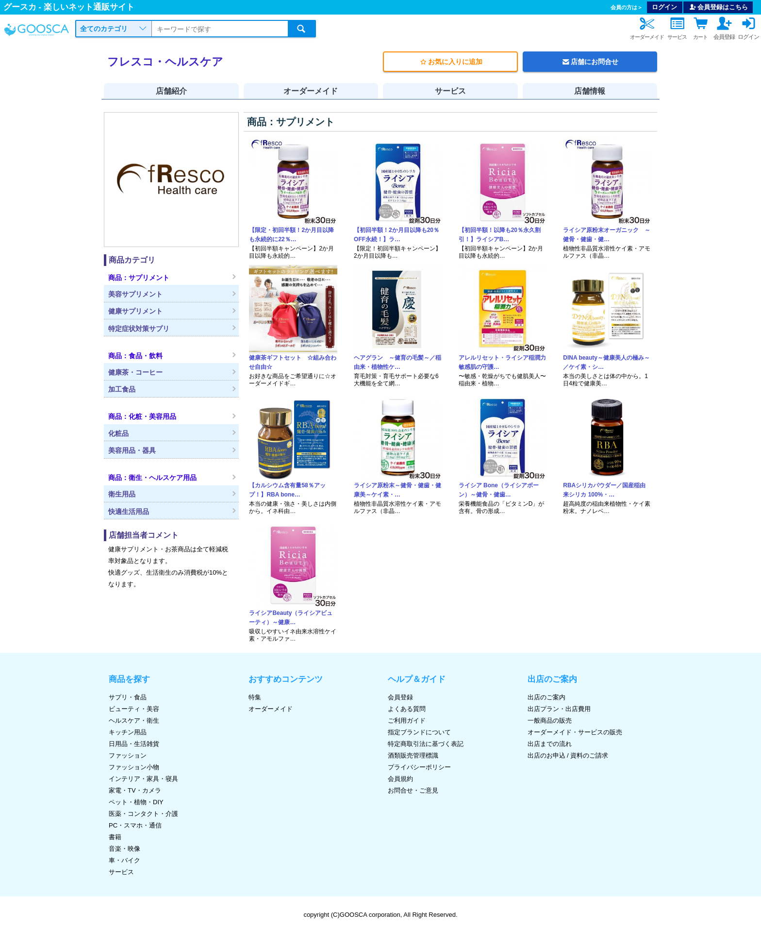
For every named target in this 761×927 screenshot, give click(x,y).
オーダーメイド (310, 91)
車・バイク (124, 860)
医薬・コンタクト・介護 (143, 813)
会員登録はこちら (718, 7)
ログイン (664, 7)
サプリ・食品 (128, 697)
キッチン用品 (128, 732)
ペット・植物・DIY (136, 802)
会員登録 (400, 697)
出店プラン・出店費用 (559, 708)
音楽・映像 (124, 848)
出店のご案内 (546, 697)
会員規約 (400, 778)
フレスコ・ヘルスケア (165, 61)
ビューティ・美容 (134, 708)
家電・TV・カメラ (135, 790)
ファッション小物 (134, 767)
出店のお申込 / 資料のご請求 (568, 755)
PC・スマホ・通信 (135, 825)
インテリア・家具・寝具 (143, 778)
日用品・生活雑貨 (134, 743)
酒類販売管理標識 (413, 755)
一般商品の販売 (550, 720)
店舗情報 (589, 91)
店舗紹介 (171, 91)
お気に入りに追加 (450, 62)
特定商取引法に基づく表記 (425, 743)
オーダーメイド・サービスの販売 (575, 732)
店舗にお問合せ (589, 62)
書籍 (115, 837)
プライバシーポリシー (419, 767)
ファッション (128, 755)
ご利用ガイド (407, 720)
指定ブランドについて (419, 732)
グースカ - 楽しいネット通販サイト (68, 7)
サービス (450, 91)
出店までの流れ (550, 743)
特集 (254, 697)
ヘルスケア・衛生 (134, 720)
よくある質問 (407, 708)
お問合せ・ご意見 (413, 790)
